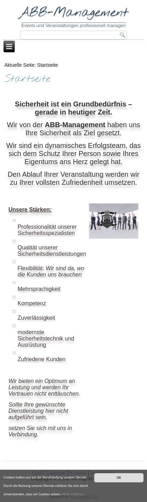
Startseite (27, 79)
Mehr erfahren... (74, 494)
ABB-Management (73, 12)
